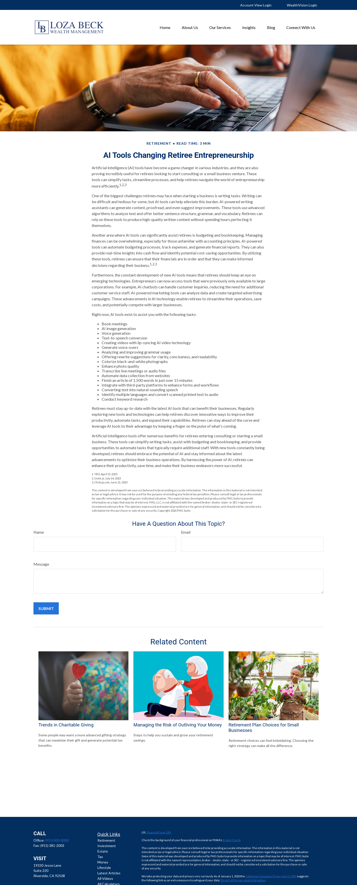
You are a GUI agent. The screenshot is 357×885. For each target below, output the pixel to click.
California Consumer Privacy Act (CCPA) (270, 876)
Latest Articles (108, 873)
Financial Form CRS (159, 832)
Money (102, 862)
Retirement (106, 840)
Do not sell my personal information (243, 880)
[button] (165, 27)
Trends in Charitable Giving (65, 725)
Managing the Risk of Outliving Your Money (177, 725)
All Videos (105, 878)
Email (185, 532)
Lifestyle (104, 867)
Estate (102, 851)
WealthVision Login (302, 5)
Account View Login (255, 5)
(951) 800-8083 (57, 840)
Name (38, 532)
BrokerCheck (231, 840)
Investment (106, 846)
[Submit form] (46, 608)
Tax (100, 857)
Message (41, 564)
